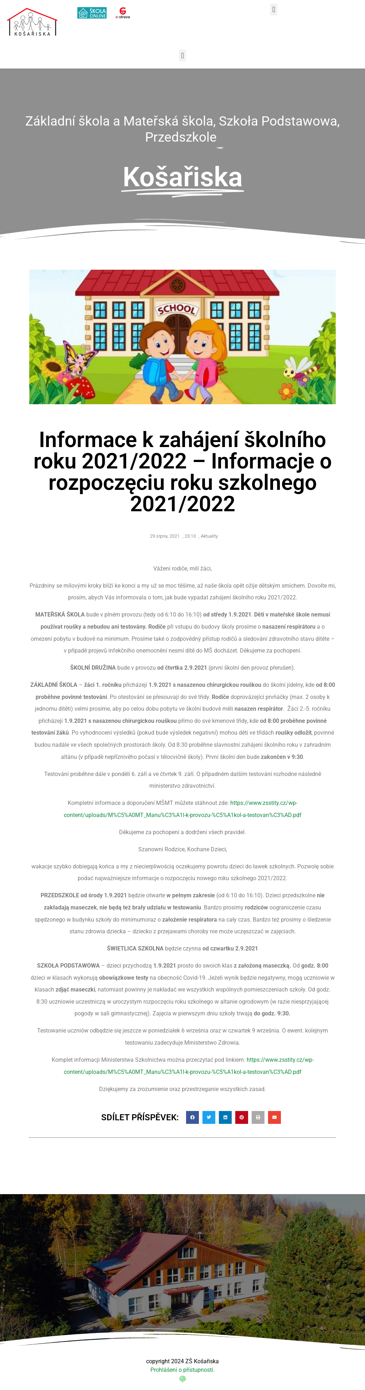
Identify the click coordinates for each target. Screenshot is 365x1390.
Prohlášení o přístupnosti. (182, 1369)
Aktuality (209, 536)
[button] (273, 9)
